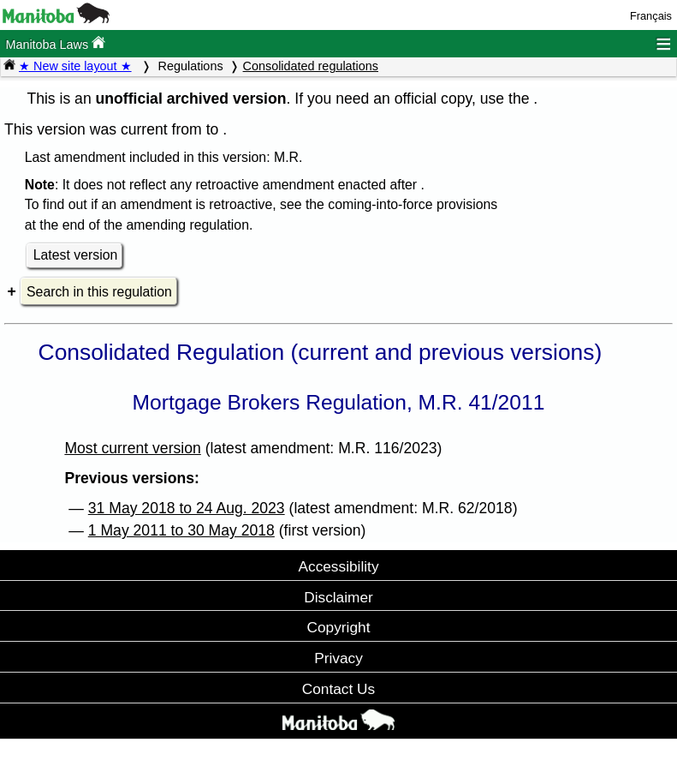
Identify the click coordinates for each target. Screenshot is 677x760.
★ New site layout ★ (75, 66)
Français (651, 15)
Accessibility (338, 566)
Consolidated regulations (310, 66)
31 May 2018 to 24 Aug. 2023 (186, 508)
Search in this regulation (99, 291)
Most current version (132, 448)
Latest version (75, 255)
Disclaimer (338, 597)
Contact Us (338, 688)
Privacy (338, 658)
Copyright (339, 627)
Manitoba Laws (55, 43)
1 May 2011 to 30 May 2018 (181, 530)
